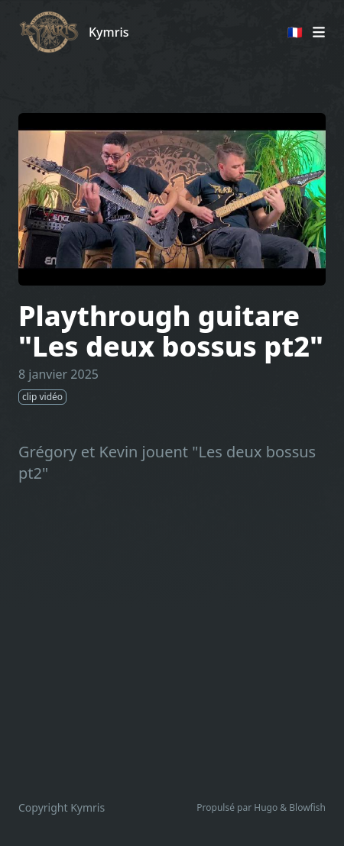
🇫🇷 (295, 32)
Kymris (109, 32)
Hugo (265, 807)
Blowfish (307, 807)
